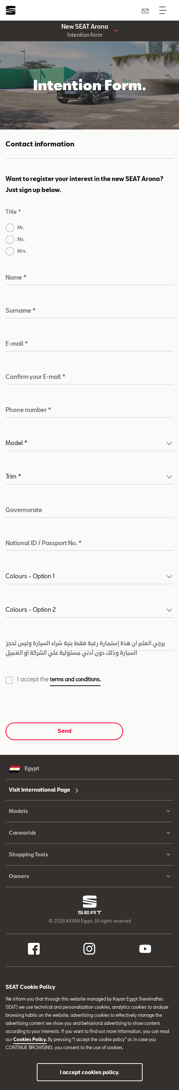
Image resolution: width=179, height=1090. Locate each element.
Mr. (20, 227)
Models (89, 811)
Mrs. (21, 250)
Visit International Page (44, 790)
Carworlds (89, 833)
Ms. (21, 239)
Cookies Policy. (30, 1039)
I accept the (59, 679)
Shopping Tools (89, 854)
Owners (89, 876)
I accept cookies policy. (89, 1072)
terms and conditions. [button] (75, 679)
